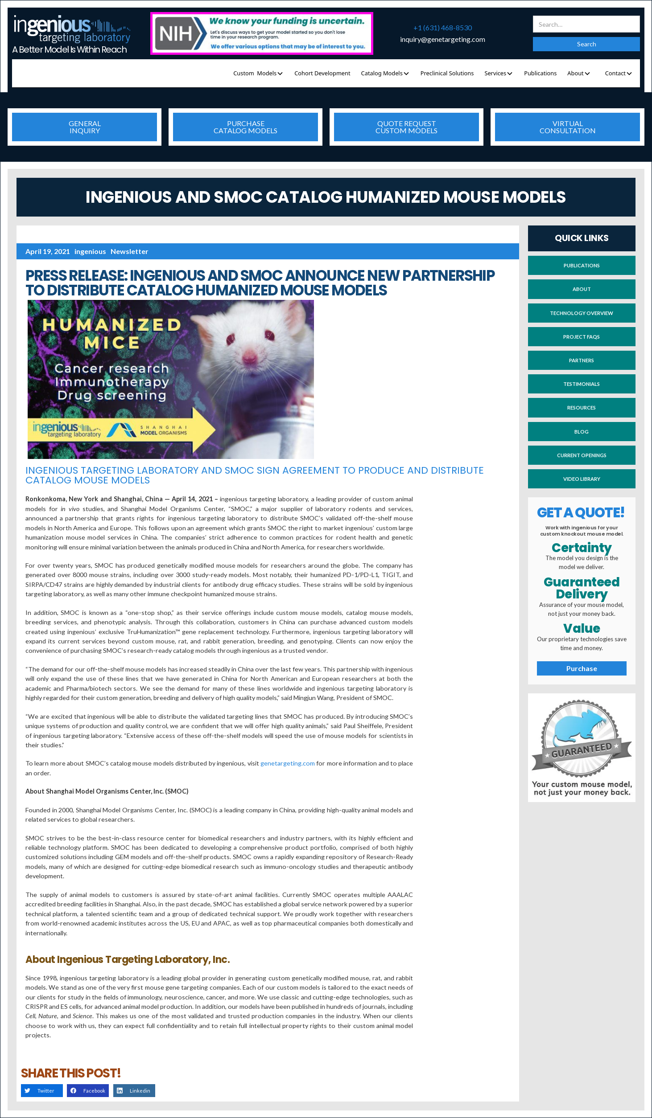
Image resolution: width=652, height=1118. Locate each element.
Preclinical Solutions (447, 73)
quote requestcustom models (406, 127)
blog (581, 431)
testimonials (581, 384)
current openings (582, 455)
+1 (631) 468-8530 (442, 27)
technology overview (581, 313)
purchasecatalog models (245, 127)
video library (581, 479)
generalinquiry (85, 127)
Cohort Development (322, 73)
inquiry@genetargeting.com (442, 39)
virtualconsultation (568, 127)
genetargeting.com (287, 763)
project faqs (581, 337)
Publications (540, 73)
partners (581, 360)
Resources (581, 407)
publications (582, 265)
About (582, 289)
